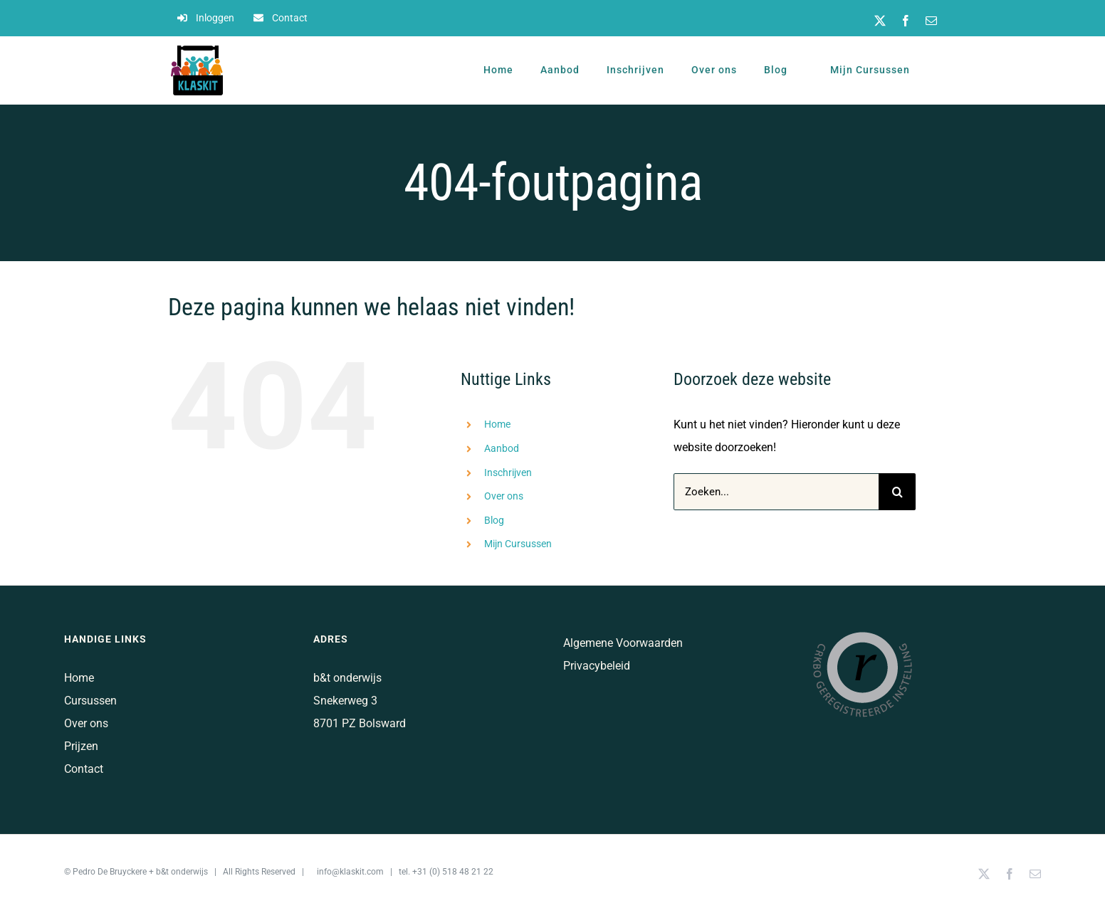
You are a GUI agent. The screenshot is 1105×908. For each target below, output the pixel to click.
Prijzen (81, 746)
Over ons (503, 496)
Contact (83, 769)
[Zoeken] (897, 491)
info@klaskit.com (350, 872)
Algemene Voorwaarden (623, 643)
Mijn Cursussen (518, 543)
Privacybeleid (596, 665)
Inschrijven (508, 472)
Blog (494, 520)
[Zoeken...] (776, 491)
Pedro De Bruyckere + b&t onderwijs (140, 872)
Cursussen (90, 700)
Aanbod (501, 448)
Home (497, 424)
